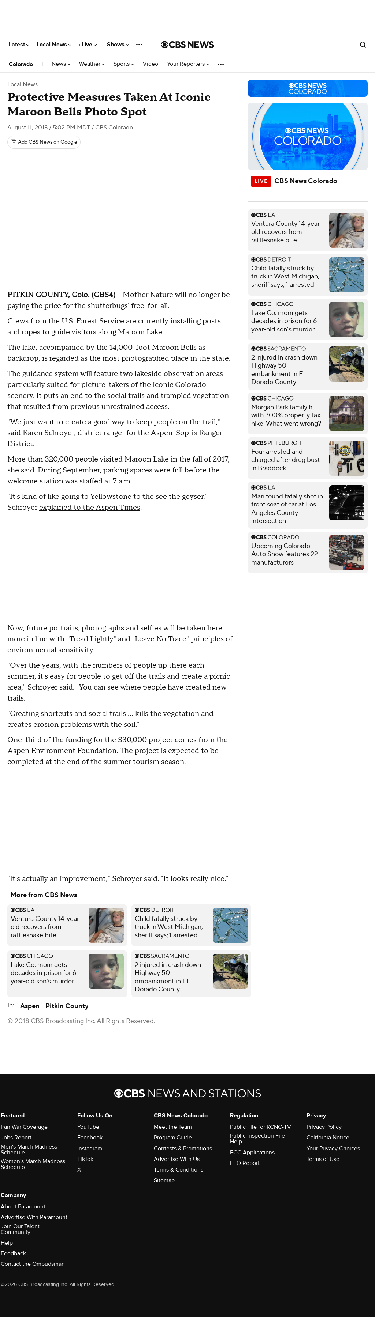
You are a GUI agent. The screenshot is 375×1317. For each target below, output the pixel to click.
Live (89, 44)
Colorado (21, 64)
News (61, 64)
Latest (19, 45)
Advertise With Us (177, 1159)
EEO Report (245, 1163)
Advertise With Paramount (34, 1217)
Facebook (90, 1137)
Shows (118, 45)
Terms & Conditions (178, 1170)
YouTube (88, 1127)
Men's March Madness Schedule (29, 1149)
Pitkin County (67, 1006)
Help (7, 1243)
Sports (124, 64)
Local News (54, 45)
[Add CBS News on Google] (44, 142)
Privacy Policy (324, 1127)
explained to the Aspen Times (89, 507)
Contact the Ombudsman (33, 1264)
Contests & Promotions (183, 1148)
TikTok (85, 1159)
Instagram (89, 1148)
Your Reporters (188, 64)
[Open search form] (363, 44)
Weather (92, 64)
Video (150, 64)
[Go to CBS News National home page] (187, 44)
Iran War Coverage (24, 1127)
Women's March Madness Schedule (33, 1164)
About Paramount (23, 1207)
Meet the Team (173, 1127)
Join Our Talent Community (20, 1229)
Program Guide (173, 1137)
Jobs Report (16, 1137)
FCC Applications (252, 1152)
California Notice (328, 1137)
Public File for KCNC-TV (260, 1127)
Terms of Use (323, 1159)
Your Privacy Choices (333, 1148)
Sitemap (164, 1180)
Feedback (13, 1253)
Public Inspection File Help (257, 1139)
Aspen (30, 1006)
